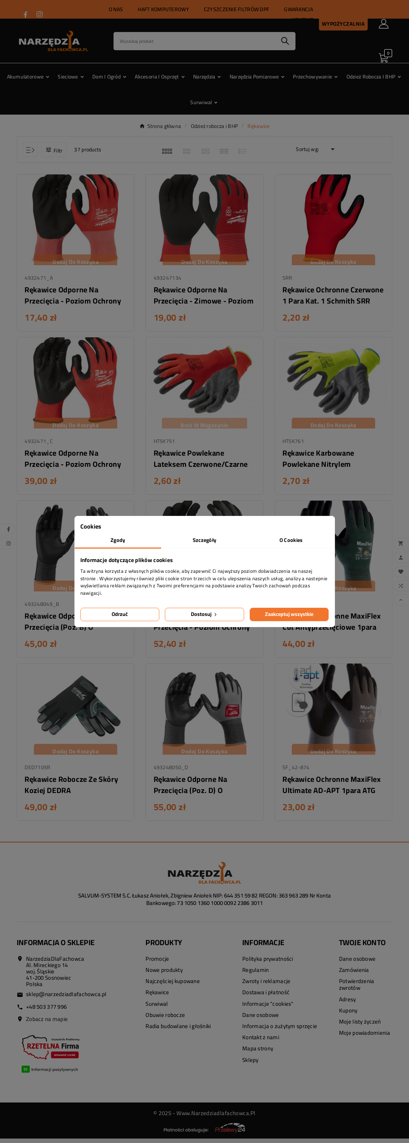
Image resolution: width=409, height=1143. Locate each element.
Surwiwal (157, 1008)
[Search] (194, 41)
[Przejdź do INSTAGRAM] (39, 14)
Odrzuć (120, 614)
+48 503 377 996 (46, 1011)
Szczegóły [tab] (205, 540)
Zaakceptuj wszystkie (289, 614)
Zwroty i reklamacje (266, 985)
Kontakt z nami (260, 1042)
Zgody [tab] (118, 540)
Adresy (347, 1003)
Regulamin (255, 974)
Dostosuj (204, 614)
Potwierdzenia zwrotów (356, 989)
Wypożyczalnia (343, 24)
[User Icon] (384, 24)
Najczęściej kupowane (173, 985)
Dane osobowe (260, 1019)
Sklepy (250, 1064)
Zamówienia (354, 974)
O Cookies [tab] (291, 540)
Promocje (157, 963)
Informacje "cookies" (268, 1008)
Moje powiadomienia (364, 1037)
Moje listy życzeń (360, 1026)
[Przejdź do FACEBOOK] (25, 15)
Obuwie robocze (165, 1019)
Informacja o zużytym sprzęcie (279, 1030)
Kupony (348, 1014)
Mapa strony (257, 1053)
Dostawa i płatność (266, 997)
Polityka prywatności (267, 963)
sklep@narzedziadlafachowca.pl (66, 998)
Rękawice (157, 997)
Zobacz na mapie (47, 1023)
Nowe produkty (164, 974)
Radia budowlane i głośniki (178, 1030)
